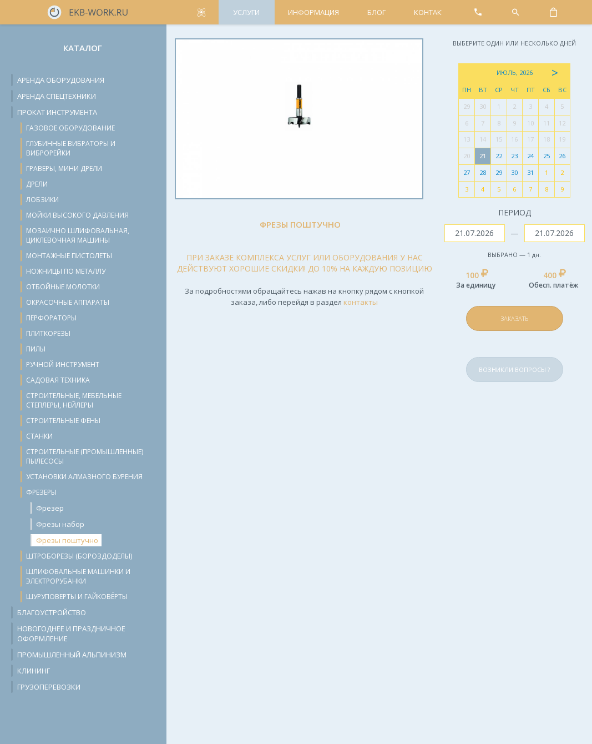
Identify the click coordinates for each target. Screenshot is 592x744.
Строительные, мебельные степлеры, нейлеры (74, 400)
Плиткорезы (48, 333)
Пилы (35, 349)
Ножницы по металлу (65, 271)
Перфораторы (51, 318)
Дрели (37, 184)
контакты (360, 302)
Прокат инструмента (57, 112)
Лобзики (42, 199)
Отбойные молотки (63, 286)
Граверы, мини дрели (64, 168)
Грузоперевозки (48, 687)
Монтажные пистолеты (69, 255)
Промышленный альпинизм (72, 655)
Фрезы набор (60, 524)
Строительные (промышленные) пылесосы (84, 456)
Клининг (33, 671)
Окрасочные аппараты (67, 302)
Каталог (82, 47)
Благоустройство (51, 612)
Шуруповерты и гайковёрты (77, 596)
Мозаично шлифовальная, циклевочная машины (77, 235)
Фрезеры (41, 492)
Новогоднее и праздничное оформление (71, 634)
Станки (39, 436)
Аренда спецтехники (56, 96)
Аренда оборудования (60, 80)
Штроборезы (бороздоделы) (79, 556)
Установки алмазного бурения (84, 476)
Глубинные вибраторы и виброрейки (70, 148)
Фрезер (50, 508)
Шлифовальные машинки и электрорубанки (78, 576)
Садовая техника (58, 380)
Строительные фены (63, 420)
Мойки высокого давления (77, 215)
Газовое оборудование (70, 128)
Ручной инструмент (62, 364)
